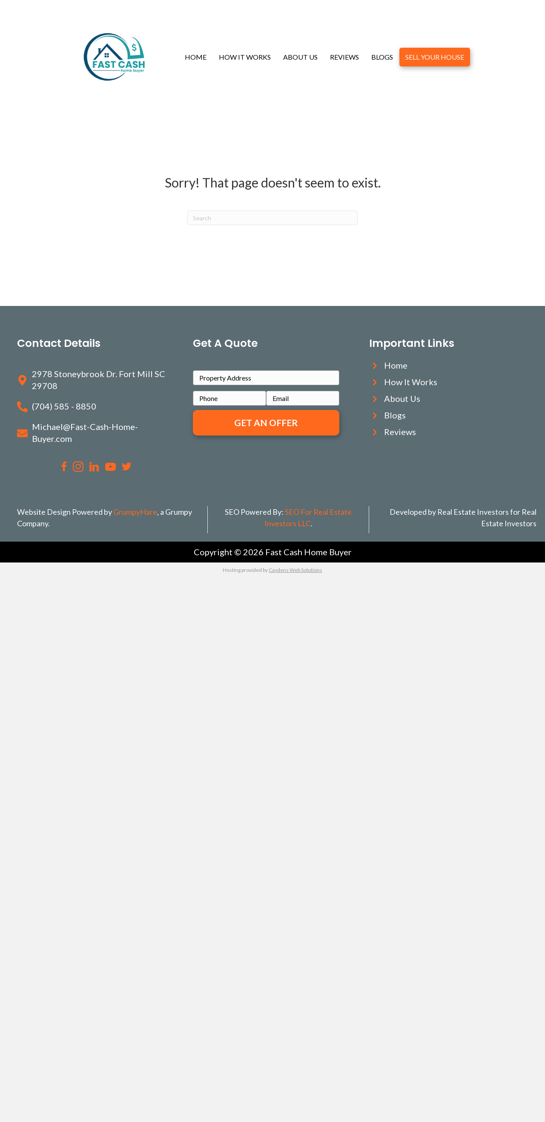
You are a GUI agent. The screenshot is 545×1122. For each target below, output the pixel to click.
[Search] (272, 218)
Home (196, 57)
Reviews (344, 57)
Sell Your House (434, 57)
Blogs (382, 57)
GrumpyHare (135, 511)
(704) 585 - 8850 (64, 406)
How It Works (245, 57)
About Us (300, 57)
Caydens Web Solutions (295, 570)
